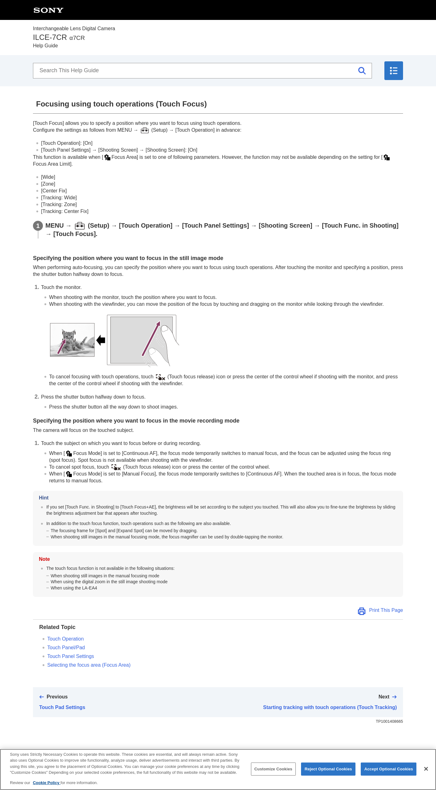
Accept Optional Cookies (388, 774)
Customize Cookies (273, 774)
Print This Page (386, 610)
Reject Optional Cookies (328, 774)
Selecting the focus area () (89, 665)
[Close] (426, 774)
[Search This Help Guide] (202, 70)
